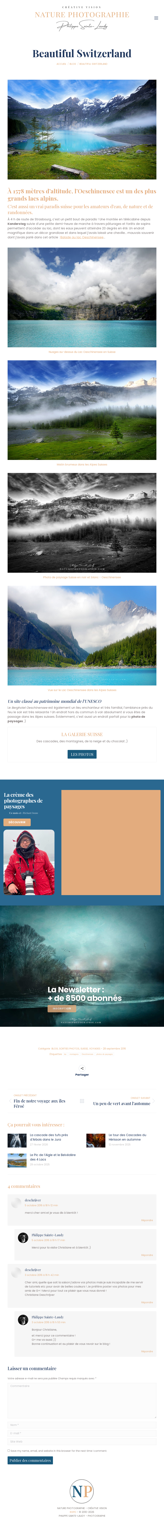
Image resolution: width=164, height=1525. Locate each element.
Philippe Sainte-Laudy (48, 1235)
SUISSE (84, 1048)
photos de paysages (104, 1054)
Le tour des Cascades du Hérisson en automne (127, 1137)
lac (65, 1054)
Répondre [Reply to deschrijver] (147, 1220)
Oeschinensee (87, 1054)
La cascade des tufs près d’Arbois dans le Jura (49, 1137)
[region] (82, 966)
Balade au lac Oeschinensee (81, 237)
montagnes (74, 1054)
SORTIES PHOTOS (69, 1048)
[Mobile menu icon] (157, 16)
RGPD (73, 1512)
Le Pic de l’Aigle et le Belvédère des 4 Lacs (53, 1157)
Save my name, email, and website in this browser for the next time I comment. (59, 1451)
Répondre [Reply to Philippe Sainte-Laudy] (147, 1255)
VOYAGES (94, 1048)
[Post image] (17, 1141)
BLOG (55, 1048)
